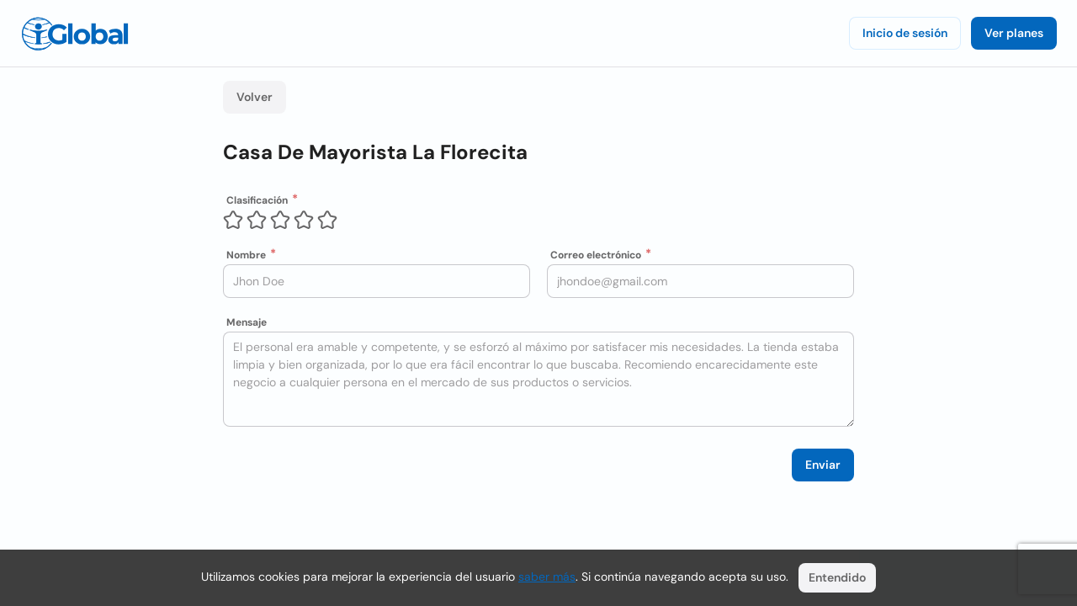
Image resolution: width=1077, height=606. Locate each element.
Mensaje (246, 322)
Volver (254, 96)
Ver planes (1013, 32)
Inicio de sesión (904, 32)
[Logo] (75, 33)
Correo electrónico (595, 255)
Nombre (246, 255)
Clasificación (257, 200)
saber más (547, 576)
